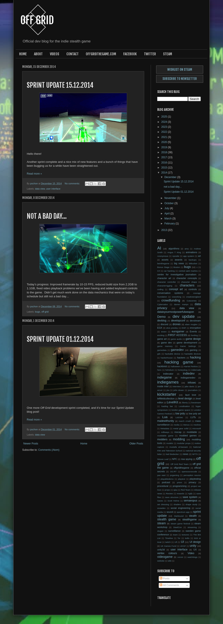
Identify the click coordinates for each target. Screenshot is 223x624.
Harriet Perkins (191, 366)
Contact (72, 54)
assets (165, 259)
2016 (164, 162)
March (168, 218)
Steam (167, 54)
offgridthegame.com (101, 54)
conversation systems (170, 293)
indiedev (189, 373)
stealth (193, 515)
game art (162, 339)
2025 (164, 116)
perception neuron (192, 475)
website (160, 561)
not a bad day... (47, 216)
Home (23, 54)
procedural (162, 486)
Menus (186, 425)
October (169, 203)
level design (185, 398)
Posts (164, 578)
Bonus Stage (163, 267)
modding (179, 439)
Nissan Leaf (162, 459)
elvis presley (172, 328)
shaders (177, 504)
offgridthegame (181, 467)
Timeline (169, 538)
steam (161, 523)
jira (168, 390)
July (167, 208)
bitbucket (193, 263)
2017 (164, 157)
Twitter (150, 54)
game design (193, 338)
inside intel (163, 386)
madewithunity (165, 420)
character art (164, 278)
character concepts (186, 278)
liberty (185, 402)
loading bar (167, 406)
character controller (166, 282)
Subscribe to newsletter (179, 79)
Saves (160, 501)
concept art (176, 289)
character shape (189, 282)
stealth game (166, 519)
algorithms (174, 248)
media (176, 425)
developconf (178, 320)
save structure (172, 497)
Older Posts (136, 443)
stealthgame (189, 519)
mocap (177, 432)
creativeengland (193, 297)
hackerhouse (167, 358)
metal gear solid (180, 428)
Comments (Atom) (48, 449)
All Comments (169, 585)
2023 (164, 126)
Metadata (164, 428)
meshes (197, 425)
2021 (164, 137)
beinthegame (163, 263)
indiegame (164, 377)
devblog (161, 320)
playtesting (195, 479)
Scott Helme (173, 501)
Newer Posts (30, 443)
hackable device (172, 354)
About (38, 54)
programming (180, 486)
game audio (176, 339)
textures (185, 534)
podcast (166, 482)
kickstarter (166, 394)
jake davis (189, 386)
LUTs (193, 417)
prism (179, 482)
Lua (164, 417)
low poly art (195, 413)
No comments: (73, 183)
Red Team (185, 490)
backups (193, 260)
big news (179, 263)
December (170, 177)
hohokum (169, 370)
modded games (188, 435)
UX (195, 549)
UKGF (183, 546)
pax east (161, 475)
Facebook (130, 54)
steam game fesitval (180, 523)
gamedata (162, 350)
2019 (164, 147)
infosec (192, 382)
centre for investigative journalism (176, 274)
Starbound (179, 516)
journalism (193, 390)
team (175, 534)
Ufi (175, 542)
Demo (161, 316)
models (169, 443)
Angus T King (174, 252)
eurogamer (178, 331)
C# (158, 271)
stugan (160, 531)
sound (170, 512)
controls (193, 289)
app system (188, 256)
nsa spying (186, 459)
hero (159, 370)
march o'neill (185, 421)
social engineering (180, 508)
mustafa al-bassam (178, 447)
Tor (178, 538)
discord (164, 324)
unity (193, 545)
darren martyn (181, 304)
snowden (161, 508)
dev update (184, 316)
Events (193, 331)
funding (194, 335)
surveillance (174, 531)
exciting (160, 335)
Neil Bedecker (172, 454)
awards (178, 259)
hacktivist (162, 366)
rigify (190, 493)
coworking (176, 297)
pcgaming (174, 475)
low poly (180, 413)
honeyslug (183, 370)
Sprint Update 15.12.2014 (60, 85)
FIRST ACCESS (177, 335)
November (170, 198)
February (170, 223)
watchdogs (193, 557)
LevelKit (172, 402)
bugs (37, 311)
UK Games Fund (168, 546)
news (185, 454)
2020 (164, 142)
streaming (192, 527)
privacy (192, 482)
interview (176, 386)
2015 (164, 167)
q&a (175, 490)
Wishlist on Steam (179, 69)
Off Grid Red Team (180, 464)
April (167, 213)
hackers (181, 357)
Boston (177, 267)
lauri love (190, 395)
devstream (195, 320)
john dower (178, 390)
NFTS (195, 454)
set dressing (163, 504)
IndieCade (196, 370)
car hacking (169, 271)
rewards (180, 493)
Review (169, 493)
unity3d (161, 549)
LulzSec (179, 417)
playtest (181, 479)
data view (40, 188)
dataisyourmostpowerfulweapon (175, 311)
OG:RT (173, 471)
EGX (159, 327)
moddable (192, 432)
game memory (164, 346)
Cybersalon (162, 304)
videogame (164, 556)
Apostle (175, 256)
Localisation (184, 406)
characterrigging (164, 285)
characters (187, 285)
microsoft (196, 428)
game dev (166, 342)
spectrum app (183, 512)
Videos (54, 54)
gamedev (177, 350)
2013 (164, 230)
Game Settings (188, 346)
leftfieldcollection (165, 398)
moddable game (165, 435)
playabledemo (167, 479)
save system (189, 497)
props (167, 490)
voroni (180, 557)
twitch (168, 542)
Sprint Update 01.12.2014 (60, 339)
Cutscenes (191, 300)
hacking (195, 357)
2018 (164, 152)
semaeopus (190, 500)
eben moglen (191, 324)
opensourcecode (189, 471)
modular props (184, 443)
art (199, 256)
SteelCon (177, 527)
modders (162, 439)
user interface (53, 188)
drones (176, 324)
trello (187, 538)
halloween (175, 366)
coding (160, 289)
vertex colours (167, 553)
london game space (181, 410)
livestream (196, 402)
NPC (174, 459)
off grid (45, 311)
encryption (195, 327)
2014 (164, 172)
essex (164, 331)
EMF (184, 328)
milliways (165, 432)
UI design (195, 541)
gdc (158, 354)
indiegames (168, 382)
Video (191, 553)
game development (187, 342)
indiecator (168, 373)
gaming (193, 350)
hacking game (178, 362)
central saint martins (188, 271)
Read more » (34, 173)
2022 (164, 131)
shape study (191, 504)
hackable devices (192, 354)
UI (182, 541)
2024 (164, 121)
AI (159, 248)
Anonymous (162, 256)
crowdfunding (170, 300)
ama (187, 248)
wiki (169, 561)
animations (191, 252)
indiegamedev (188, 377)
